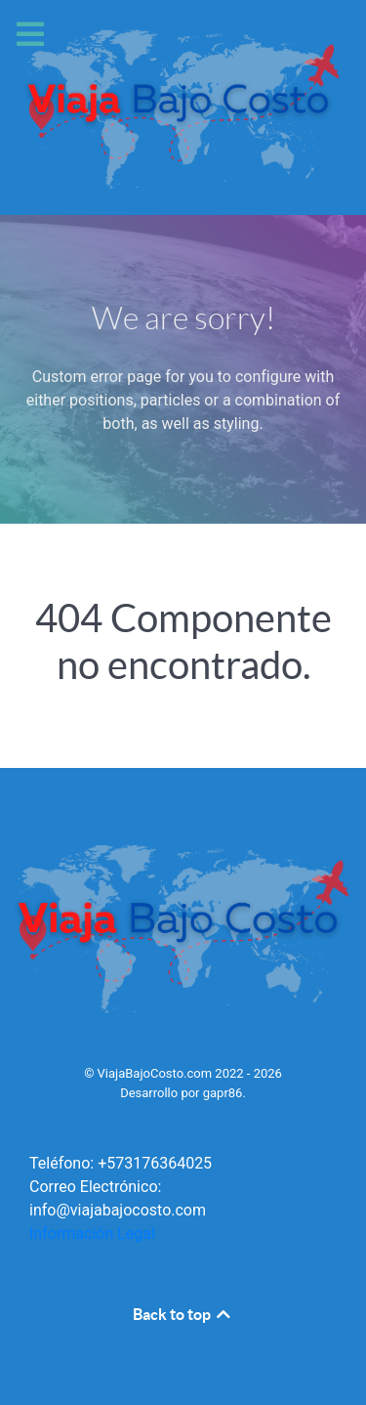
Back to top (183, 1314)
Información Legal (92, 1233)
